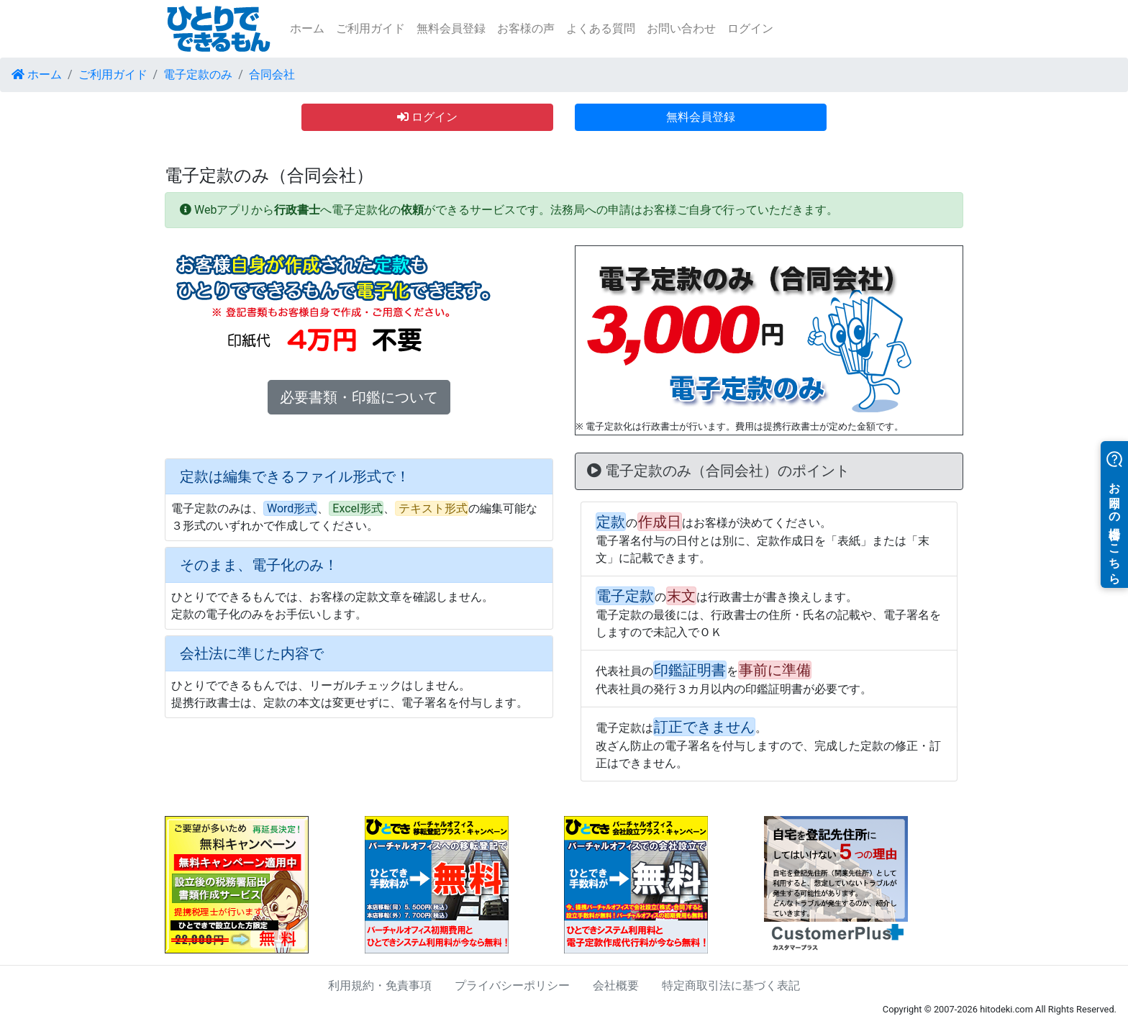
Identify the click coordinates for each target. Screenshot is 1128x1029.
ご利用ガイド (370, 28)
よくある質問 (600, 28)
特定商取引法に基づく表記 (731, 985)
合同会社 (272, 74)
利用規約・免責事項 (380, 985)
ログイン (750, 28)
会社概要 (616, 985)
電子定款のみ (197, 74)
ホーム (307, 28)
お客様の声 (526, 28)
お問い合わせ (681, 28)
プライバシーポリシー (512, 985)
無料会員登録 (451, 28)
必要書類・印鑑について (359, 397)
